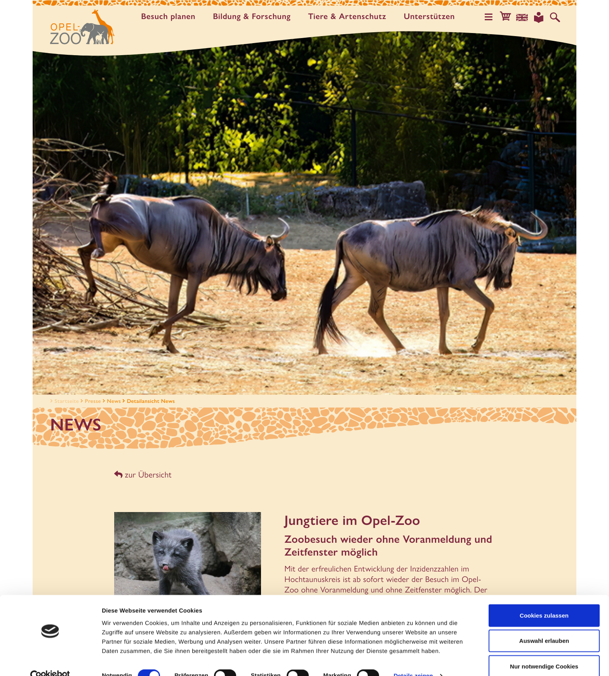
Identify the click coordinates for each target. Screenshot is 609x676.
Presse (93, 401)
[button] (508, 17)
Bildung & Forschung (253, 16)
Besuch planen (170, 16)
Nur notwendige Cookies (544, 650)
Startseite (64, 401)
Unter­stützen (431, 16)
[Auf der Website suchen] (555, 17)
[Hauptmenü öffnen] (492, 17)
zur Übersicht (142, 474)
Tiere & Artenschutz (349, 16)
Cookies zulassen (544, 599)
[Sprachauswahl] (524, 17)
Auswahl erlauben (544, 625)
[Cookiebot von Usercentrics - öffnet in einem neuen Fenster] (50, 661)
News (114, 401)
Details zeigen (413, 660)
